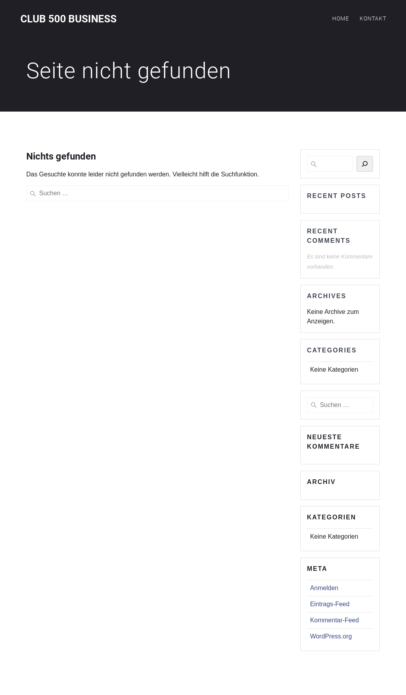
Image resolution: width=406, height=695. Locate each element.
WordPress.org (331, 636)
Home (340, 18)
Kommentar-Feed (334, 620)
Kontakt (373, 18)
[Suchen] (365, 164)
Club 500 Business (68, 19)
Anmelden (324, 588)
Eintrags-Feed (330, 604)
